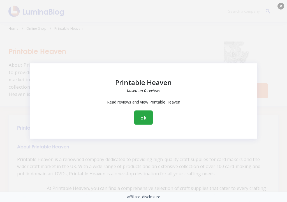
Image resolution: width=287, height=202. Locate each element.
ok (143, 117)
